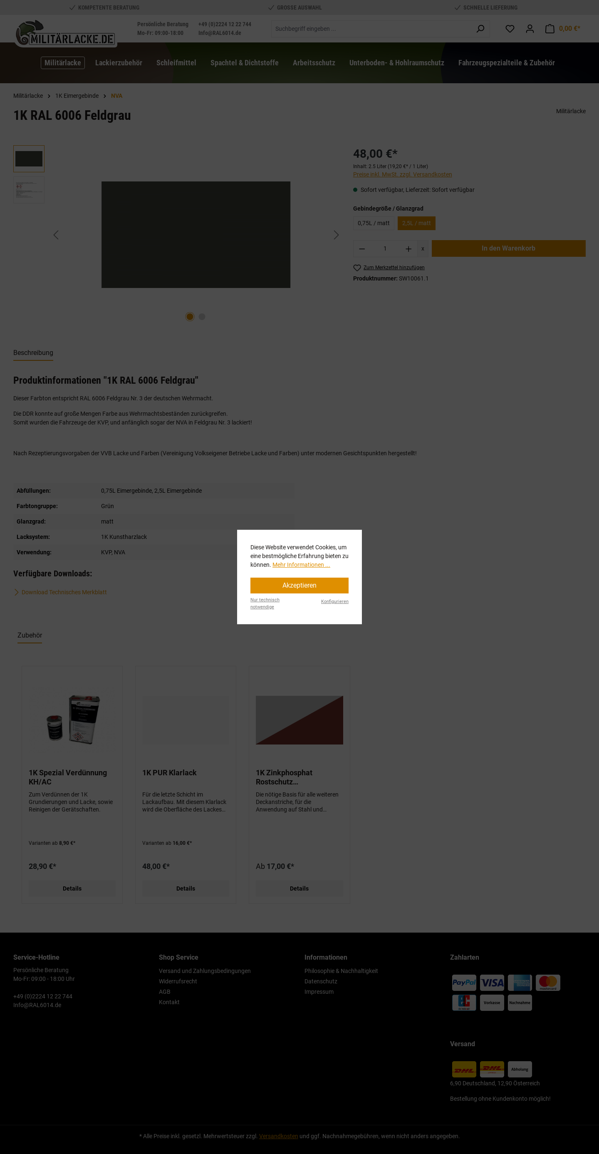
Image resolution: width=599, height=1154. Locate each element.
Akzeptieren (299, 585)
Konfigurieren (335, 601)
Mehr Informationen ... (301, 564)
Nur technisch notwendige (265, 603)
